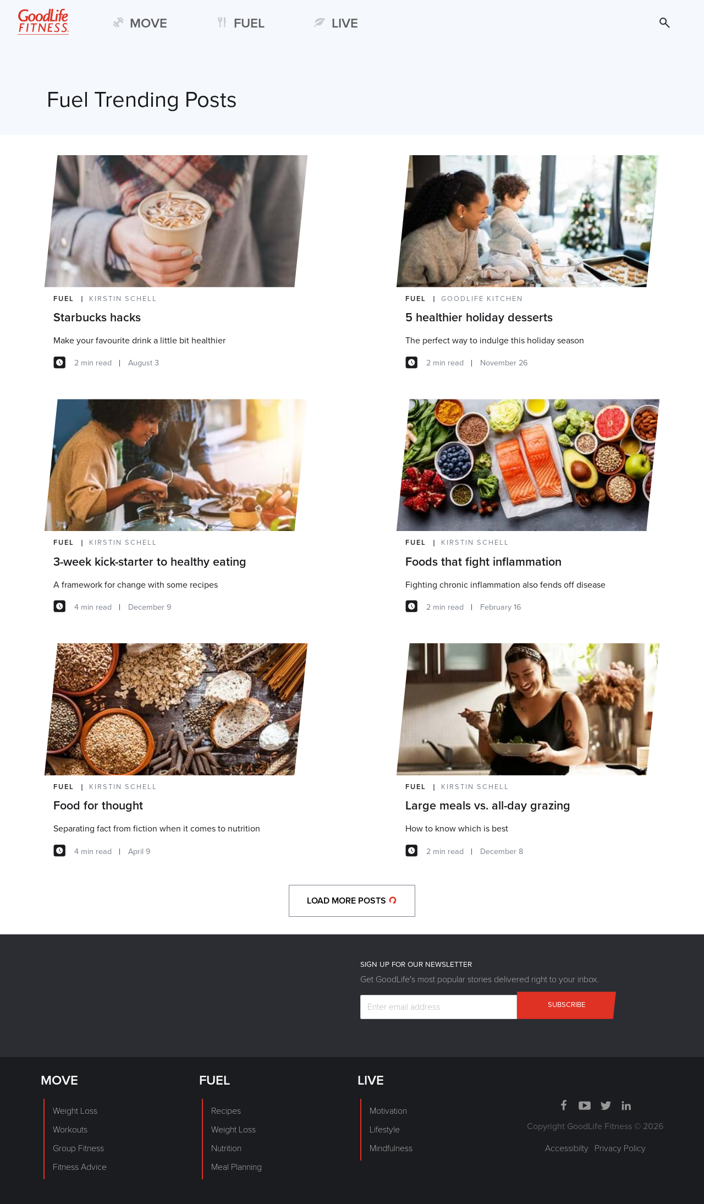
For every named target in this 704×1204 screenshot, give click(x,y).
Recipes (226, 1111)
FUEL (249, 23)
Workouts (70, 1129)
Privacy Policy (620, 1148)
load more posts (352, 900)
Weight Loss (75, 1111)
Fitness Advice (80, 1167)
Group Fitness (78, 1148)
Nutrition (226, 1148)
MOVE (148, 23)
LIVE (345, 23)
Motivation (388, 1111)
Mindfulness (391, 1148)
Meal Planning (236, 1167)
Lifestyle (385, 1129)
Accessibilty (566, 1148)
